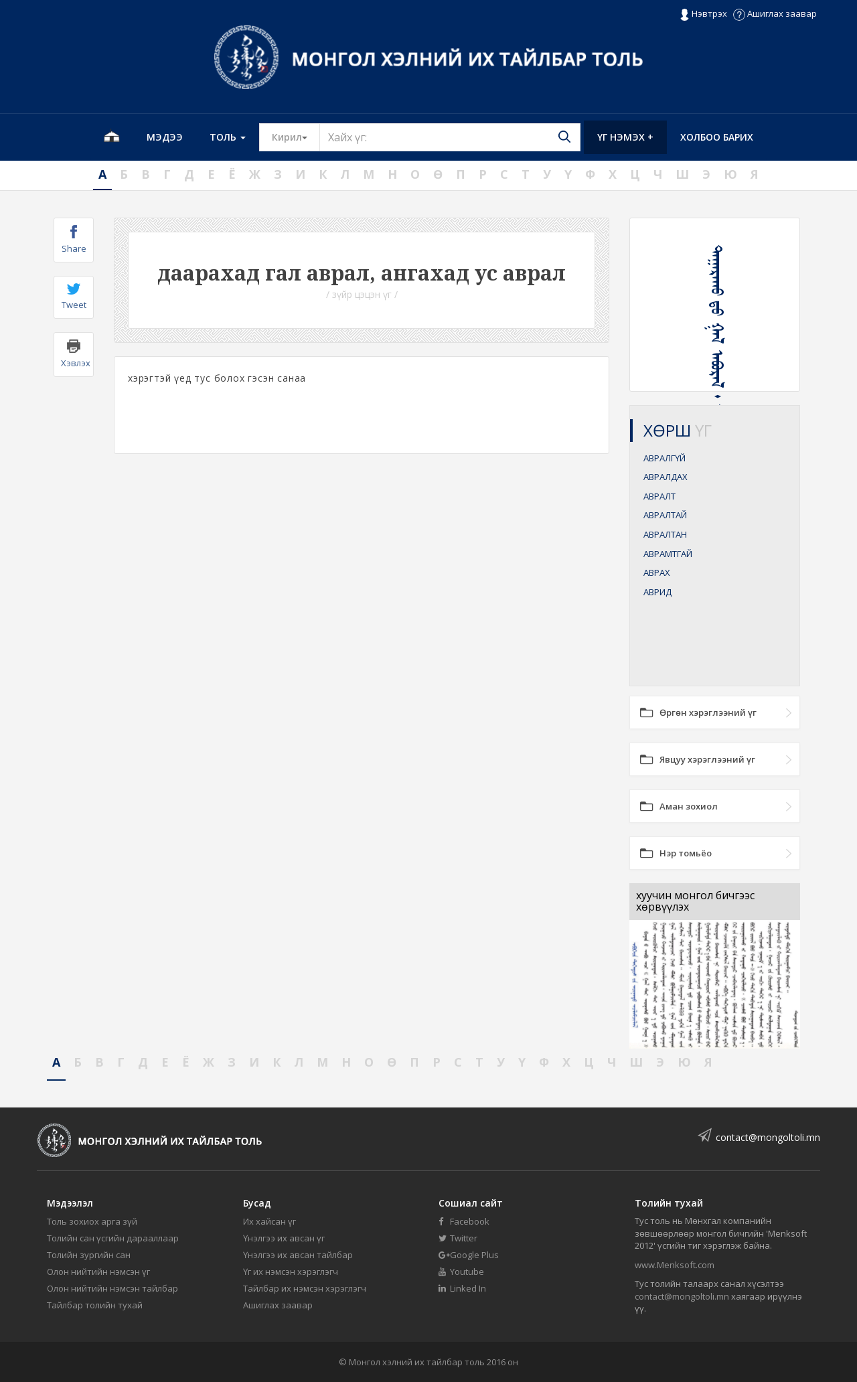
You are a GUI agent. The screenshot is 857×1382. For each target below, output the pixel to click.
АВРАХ (656, 572)
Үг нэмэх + (625, 137)
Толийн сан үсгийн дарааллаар (113, 1238)
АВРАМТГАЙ (667, 554)
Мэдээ (165, 137)
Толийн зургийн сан (89, 1255)
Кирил (296, 136)
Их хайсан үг (269, 1221)
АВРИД (657, 592)
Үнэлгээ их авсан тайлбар (298, 1255)
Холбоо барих (716, 137)
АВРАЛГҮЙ (664, 458)
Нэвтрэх (703, 14)
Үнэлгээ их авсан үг (284, 1238)
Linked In (462, 1288)
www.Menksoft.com (674, 1265)
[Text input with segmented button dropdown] (449, 137)
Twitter (458, 1238)
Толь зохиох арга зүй (92, 1221)
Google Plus (469, 1255)
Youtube (461, 1271)
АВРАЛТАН (665, 534)
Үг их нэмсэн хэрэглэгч (290, 1271)
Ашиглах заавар (775, 13)
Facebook (464, 1221)
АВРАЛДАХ (665, 477)
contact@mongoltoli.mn (768, 1137)
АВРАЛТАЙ (665, 515)
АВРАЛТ (659, 496)
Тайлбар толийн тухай (95, 1305)
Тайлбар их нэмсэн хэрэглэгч (304, 1288)
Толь (228, 137)
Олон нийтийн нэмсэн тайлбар (112, 1288)
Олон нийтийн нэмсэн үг (98, 1271)
